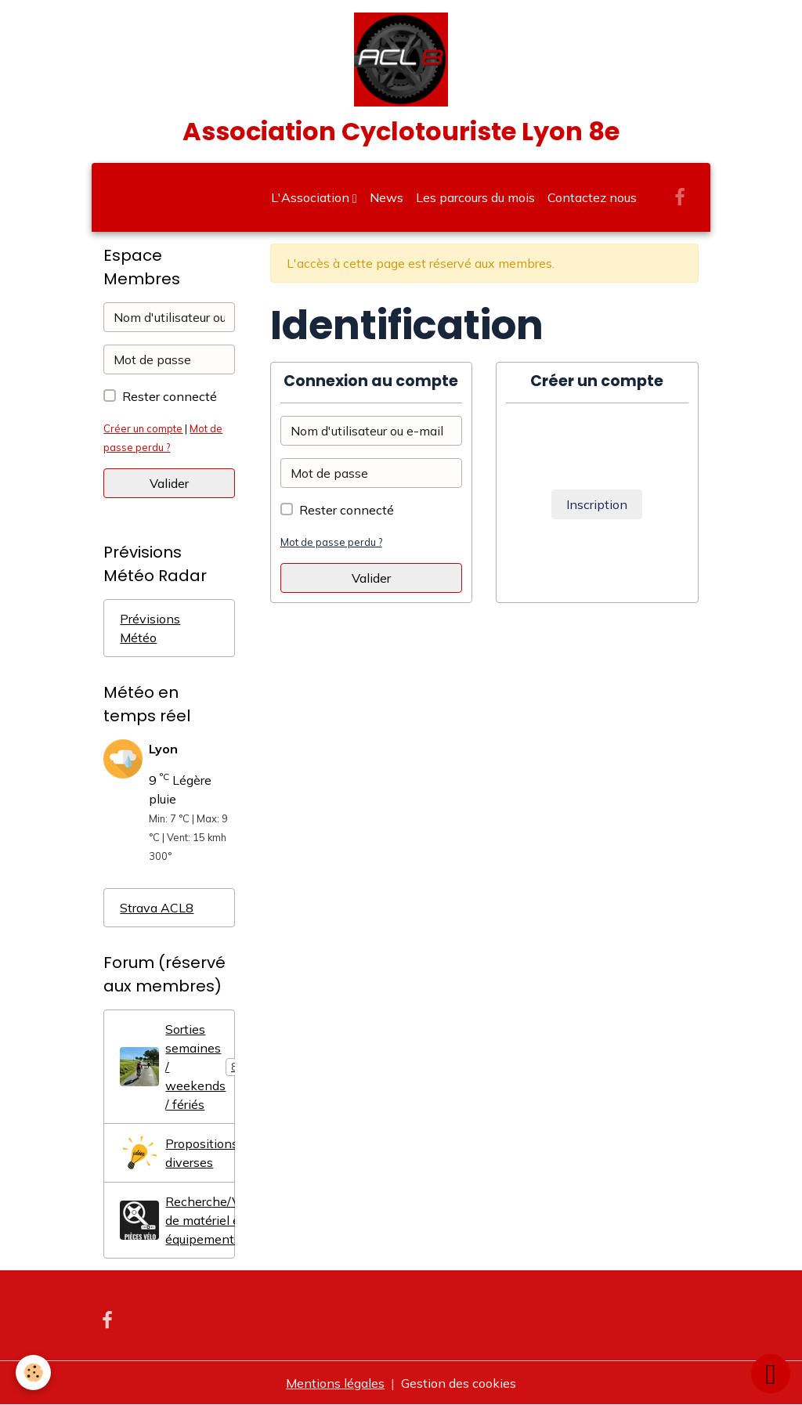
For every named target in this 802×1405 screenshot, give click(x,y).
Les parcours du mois (475, 197)
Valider (371, 578)
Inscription (596, 504)
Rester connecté (346, 510)
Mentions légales (335, 1383)
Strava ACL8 (156, 908)
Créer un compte (142, 428)
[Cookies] (33, 1372)
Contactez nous (592, 197)
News (386, 197)
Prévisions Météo (150, 628)
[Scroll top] (770, 1373)
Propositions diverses (177, 1152)
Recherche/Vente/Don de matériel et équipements (177, 1220)
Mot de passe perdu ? (331, 542)
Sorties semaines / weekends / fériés (177, 1066)
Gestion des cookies (458, 1383)
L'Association (311, 197)
